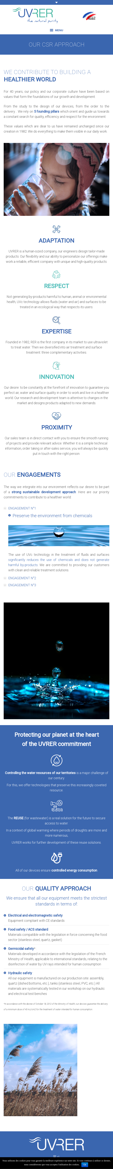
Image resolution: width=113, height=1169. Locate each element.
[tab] (56, 508)
